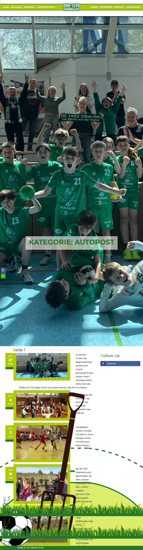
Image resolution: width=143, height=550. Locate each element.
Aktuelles (16, 7)
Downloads (133, 7)
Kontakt (119, 7)
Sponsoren (106, 7)
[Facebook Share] (3, 270)
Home (6, 7)
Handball (30, 7)
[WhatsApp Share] (3, 275)
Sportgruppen (46, 7)
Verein (94, 7)
